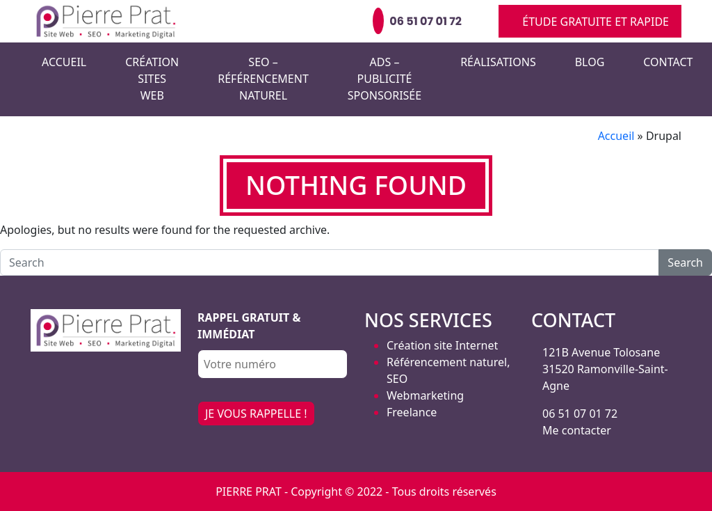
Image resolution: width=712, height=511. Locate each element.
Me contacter (576, 430)
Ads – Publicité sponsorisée (384, 78)
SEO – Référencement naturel (263, 78)
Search (685, 262)
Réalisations (498, 62)
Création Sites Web (152, 78)
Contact (668, 62)
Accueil (64, 62)
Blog (590, 62)
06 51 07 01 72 (579, 413)
